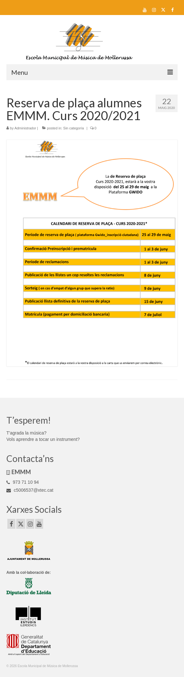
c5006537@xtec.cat (29, 490)
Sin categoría (73, 128)
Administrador (25, 128)
